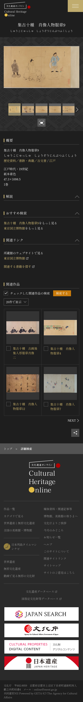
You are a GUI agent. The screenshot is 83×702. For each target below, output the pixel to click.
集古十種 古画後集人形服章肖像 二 (25, 353)
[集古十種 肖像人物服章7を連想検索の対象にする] (46, 404)
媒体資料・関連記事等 (58, 509)
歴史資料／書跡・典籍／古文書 (25, 160)
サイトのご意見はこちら (59, 573)
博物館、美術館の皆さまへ (61, 516)
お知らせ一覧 (52, 537)
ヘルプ (48, 544)
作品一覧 (9, 509)
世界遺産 (9, 562)
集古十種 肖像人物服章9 (21, 223)
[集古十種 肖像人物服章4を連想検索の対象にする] (46, 348)
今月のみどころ (54, 530)
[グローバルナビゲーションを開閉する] (75, 6)
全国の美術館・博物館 (18, 530)
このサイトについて (56, 551)
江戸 (52, 160)
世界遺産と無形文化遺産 (19, 523)
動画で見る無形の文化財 (19, 576)
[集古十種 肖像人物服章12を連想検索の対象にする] (8, 404)
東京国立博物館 (14, 228)
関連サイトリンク (55, 558)
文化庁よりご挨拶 (55, 523)
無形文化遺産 (12, 569)
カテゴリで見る (14, 516)
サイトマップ (52, 565)
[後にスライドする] (76, 109)
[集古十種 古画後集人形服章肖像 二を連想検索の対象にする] (8, 348)
